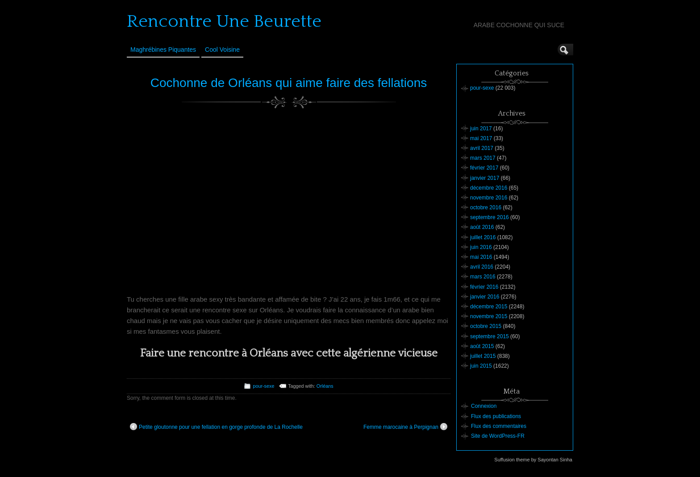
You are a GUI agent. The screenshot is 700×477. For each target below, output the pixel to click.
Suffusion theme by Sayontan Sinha (533, 459)
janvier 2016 (484, 297)
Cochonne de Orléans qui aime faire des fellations (288, 83)
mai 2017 (481, 138)
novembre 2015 (488, 316)
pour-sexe (263, 386)
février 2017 (484, 168)
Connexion (483, 406)
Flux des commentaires (498, 426)
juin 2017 (481, 128)
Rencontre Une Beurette (224, 21)
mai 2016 (481, 257)
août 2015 (482, 346)
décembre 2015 (488, 306)
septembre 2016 (489, 217)
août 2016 (482, 227)
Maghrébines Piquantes (163, 49)
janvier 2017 (484, 178)
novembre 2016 (488, 198)
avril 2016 (481, 267)
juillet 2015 (483, 356)
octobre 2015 (485, 326)
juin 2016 (481, 247)
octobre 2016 (485, 207)
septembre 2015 (489, 336)
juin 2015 (481, 366)
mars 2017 (483, 158)
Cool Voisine (222, 49)
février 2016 (484, 287)
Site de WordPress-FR (498, 436)
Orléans (325, 386)
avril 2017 (481, 148)
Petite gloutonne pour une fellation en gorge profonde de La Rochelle (216, 426)
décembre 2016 (488, 188)
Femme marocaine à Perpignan (405, 426)
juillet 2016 (483, 237)
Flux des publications (496, 416)
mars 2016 (483, 277)
